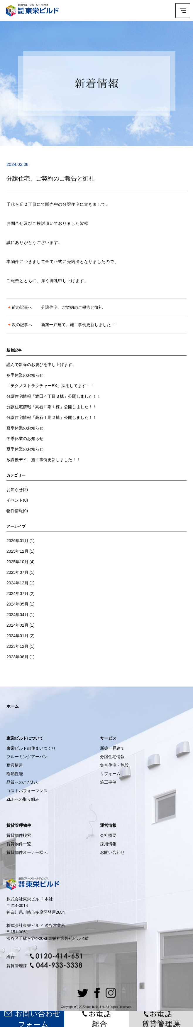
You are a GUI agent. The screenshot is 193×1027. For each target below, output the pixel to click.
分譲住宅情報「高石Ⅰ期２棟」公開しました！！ (51, 417)
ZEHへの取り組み (22, 799)
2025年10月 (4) (20, 561)
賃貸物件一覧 (18, 844)
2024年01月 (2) (20, 635)
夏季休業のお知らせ (24, 428)
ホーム (12, 706)
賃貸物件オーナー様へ (27, 852)
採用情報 (108, 844)
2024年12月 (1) (20, 583)
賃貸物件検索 (18, 835)
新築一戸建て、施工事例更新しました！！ (63, 324)
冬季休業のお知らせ (24, 375)
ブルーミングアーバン (27, 757)
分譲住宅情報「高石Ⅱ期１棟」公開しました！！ (51, 406)
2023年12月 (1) (20, 646)
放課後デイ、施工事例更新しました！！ (43, 459)
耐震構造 (14, 765)
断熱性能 (14, 774)
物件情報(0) (17, 510)
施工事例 (108, 782)
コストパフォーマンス (27, 791)
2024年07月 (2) (20, 593)
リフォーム (110, 774)
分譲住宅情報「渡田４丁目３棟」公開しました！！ (53, 396)
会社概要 (108, 835)
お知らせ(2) (17, 489)
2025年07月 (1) (20, 572)
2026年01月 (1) (20, 540)
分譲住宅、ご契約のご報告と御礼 (55, 307)
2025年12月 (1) (20, 551)
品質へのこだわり (22, 782)
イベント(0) (17, 500)
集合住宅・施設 (114, 765)
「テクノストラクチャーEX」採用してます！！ (50, 385)
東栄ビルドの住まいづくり (31, 748)
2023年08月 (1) (20, 657)
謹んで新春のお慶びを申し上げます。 (41, 364)
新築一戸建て (112, 748)
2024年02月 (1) (20, 625)
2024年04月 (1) (20, 614)
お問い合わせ (112, 852)
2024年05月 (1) (20, 604)
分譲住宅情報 (112, 757)
